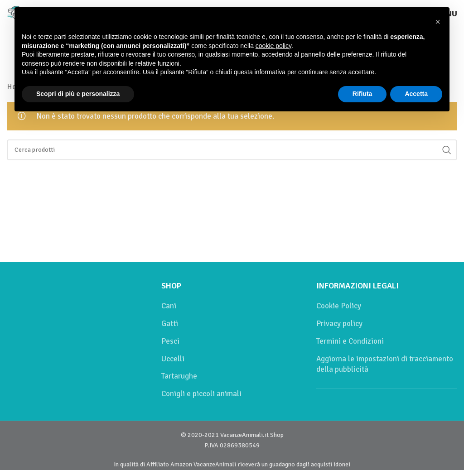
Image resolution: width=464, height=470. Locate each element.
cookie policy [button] (273, 45)
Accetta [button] (416, 93)
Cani (168, 306)
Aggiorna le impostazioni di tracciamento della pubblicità (384, 364)
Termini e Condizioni (350, 341)
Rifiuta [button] (362, 93)
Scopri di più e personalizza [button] (78, 93)
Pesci (170, 341)
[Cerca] (232, 149)
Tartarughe (179, 376)
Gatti (169, 323)
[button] (437, 21)
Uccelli (172, 359)
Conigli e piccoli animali (201, 393)
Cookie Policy (338, 306)
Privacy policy (339, 323)
